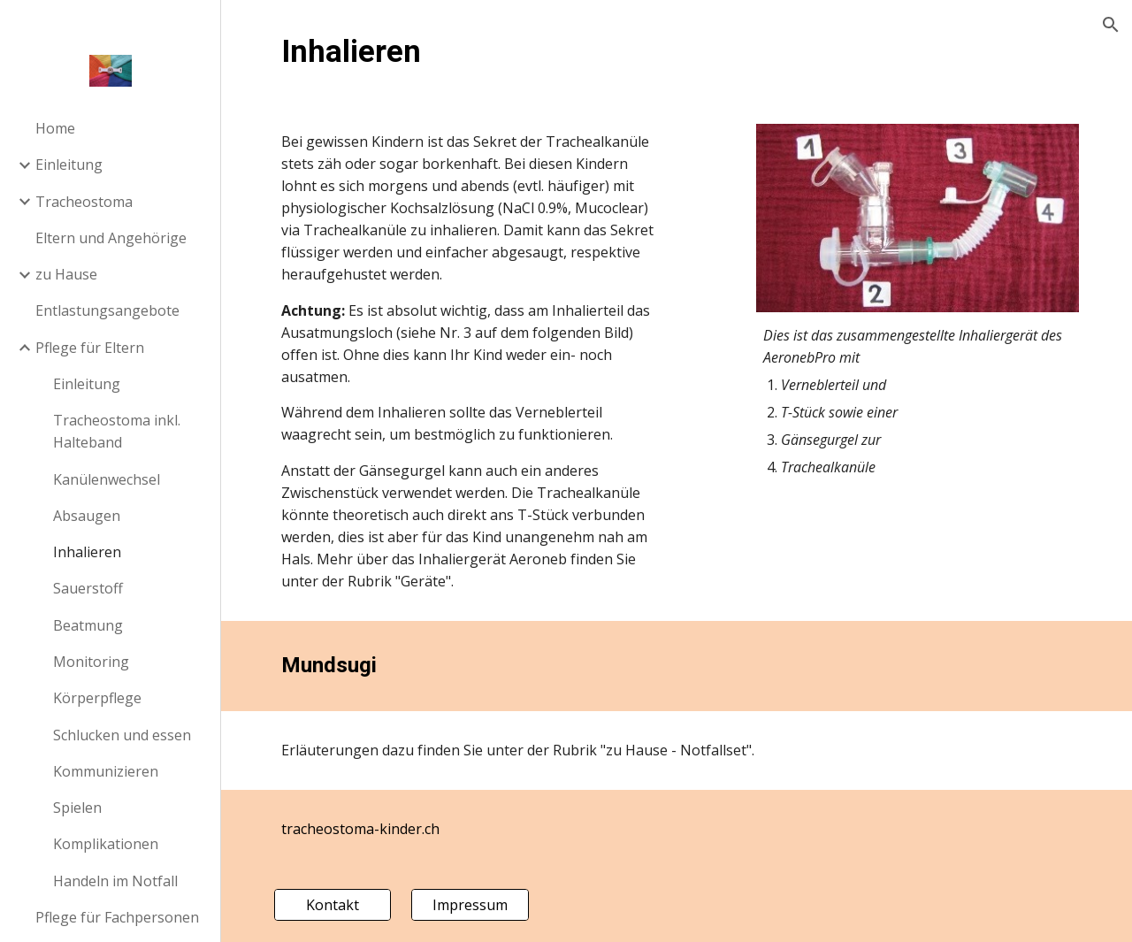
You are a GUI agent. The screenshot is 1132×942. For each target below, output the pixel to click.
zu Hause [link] (66, 274)
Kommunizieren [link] (105, 771)
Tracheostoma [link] (84, 201)
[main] (677, 51)
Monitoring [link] (91, 661)
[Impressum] (469, 905)
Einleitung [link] (69, 164)
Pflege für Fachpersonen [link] (117, 917)
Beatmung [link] (88, 625)
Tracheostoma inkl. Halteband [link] (116, 431)
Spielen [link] (77, 807)
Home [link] (55, 128)
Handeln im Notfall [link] (115, 881)
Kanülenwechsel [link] (106, 479)
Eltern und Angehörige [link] (111, 238)
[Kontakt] (332, 905)
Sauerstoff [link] (88, 588)
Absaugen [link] (86, 515)
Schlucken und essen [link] (122, 735)
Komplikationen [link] (105, 844)
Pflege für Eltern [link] (89, 347)
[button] (1111, 25)
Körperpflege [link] (97, 698)
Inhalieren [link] (87, 552)
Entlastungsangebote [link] (107, 310)
